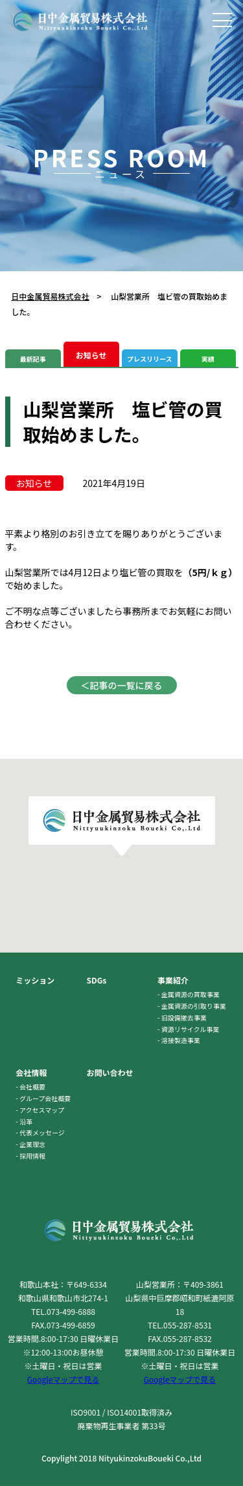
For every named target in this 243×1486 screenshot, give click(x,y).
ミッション (35, 980)
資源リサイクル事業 (190, 1029)
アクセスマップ (41, 1110)
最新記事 (33, 359)
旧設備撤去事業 (184, 1017)
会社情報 (31, 1072)
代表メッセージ (42, 1132)
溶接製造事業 (180, 1040)
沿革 (25, 1121)
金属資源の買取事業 (190, 994)
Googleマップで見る (63, 1379)
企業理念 (32, 1144)
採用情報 (32, 1156)
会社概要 (32, 1086)
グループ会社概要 (45, 1098)
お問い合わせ (110, 1072)
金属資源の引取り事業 (193, 1006)
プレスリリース (149, 359)
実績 (208, 359)
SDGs (97, 980)
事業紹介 (173, 980)
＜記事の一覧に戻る (122, 685)
